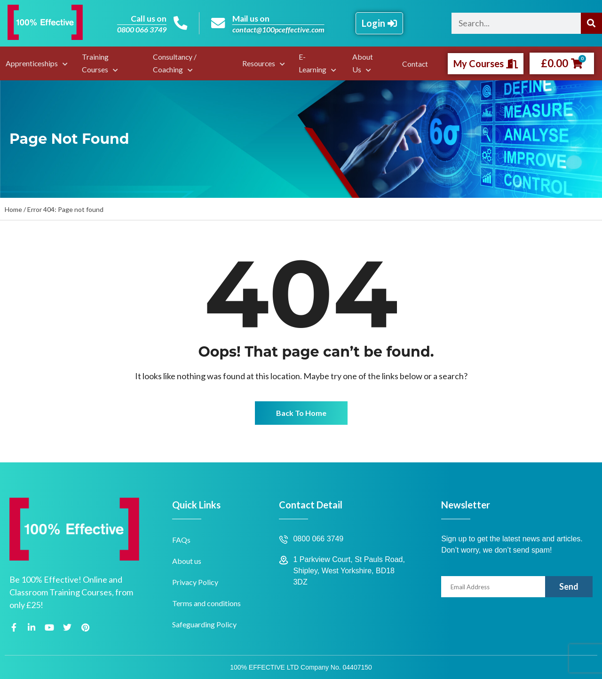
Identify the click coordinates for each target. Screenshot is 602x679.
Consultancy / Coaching (173, 63)
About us (186, 560)
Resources (260, 63)
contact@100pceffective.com (278, 29)
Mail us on (251, 18)
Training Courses (92, 63)
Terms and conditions (206, 603)
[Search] (591, 23)
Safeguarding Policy (204, 624)
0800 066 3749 (141, 29)
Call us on (147, 18)
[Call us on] (180, 23)
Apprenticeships (31, 63)
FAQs (181, 539)
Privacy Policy (195, 582)
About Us (363, 63)
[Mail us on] (218, 23)
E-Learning (312, 63)
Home (13, 209)
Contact (416, 63)
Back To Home (301, 412)
